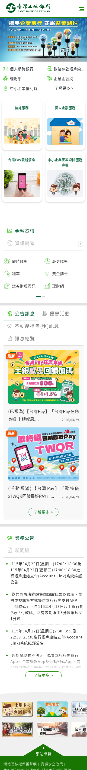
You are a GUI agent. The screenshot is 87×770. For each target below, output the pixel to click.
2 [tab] (43, 296)
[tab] (21, 314)
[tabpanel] (43, 273)
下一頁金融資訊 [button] (81, 244)
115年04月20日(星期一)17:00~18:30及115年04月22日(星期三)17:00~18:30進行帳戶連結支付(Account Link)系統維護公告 (46, 573)
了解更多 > (43, 512)
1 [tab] (38, 296)
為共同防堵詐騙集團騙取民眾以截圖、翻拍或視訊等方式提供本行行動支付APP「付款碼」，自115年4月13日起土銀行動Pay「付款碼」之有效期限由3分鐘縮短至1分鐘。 (47, 606)
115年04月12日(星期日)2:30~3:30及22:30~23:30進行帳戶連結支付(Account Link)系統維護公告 (46, 637)
